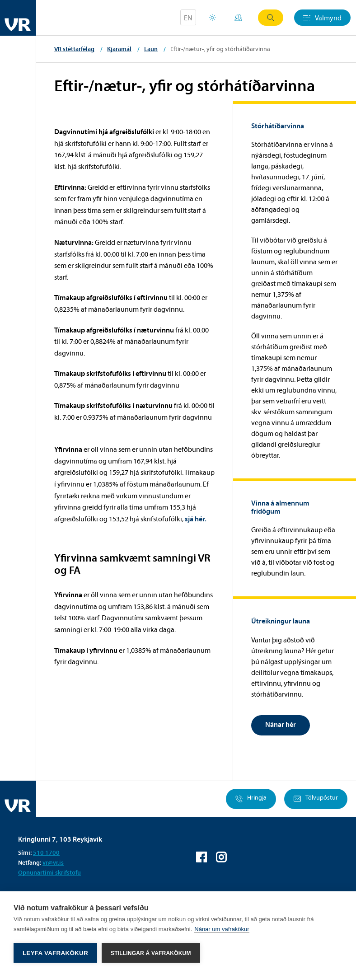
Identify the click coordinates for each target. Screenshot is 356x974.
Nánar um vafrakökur (221, 929)
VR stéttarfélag (74, 49)
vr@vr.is (53, 862)
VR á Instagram (221, 857)
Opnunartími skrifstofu (49, 872)
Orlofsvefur (212, 17)
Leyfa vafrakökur (55, 953)
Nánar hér (280, 724)
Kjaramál (119, 49)
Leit (270, 17)
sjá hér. (195, 518)
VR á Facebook (201, 857)
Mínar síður (238, 17)
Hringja (251, 799)
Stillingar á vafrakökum (151, 953)
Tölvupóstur (316, 799)
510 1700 (46, 852)
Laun (151, 49)
